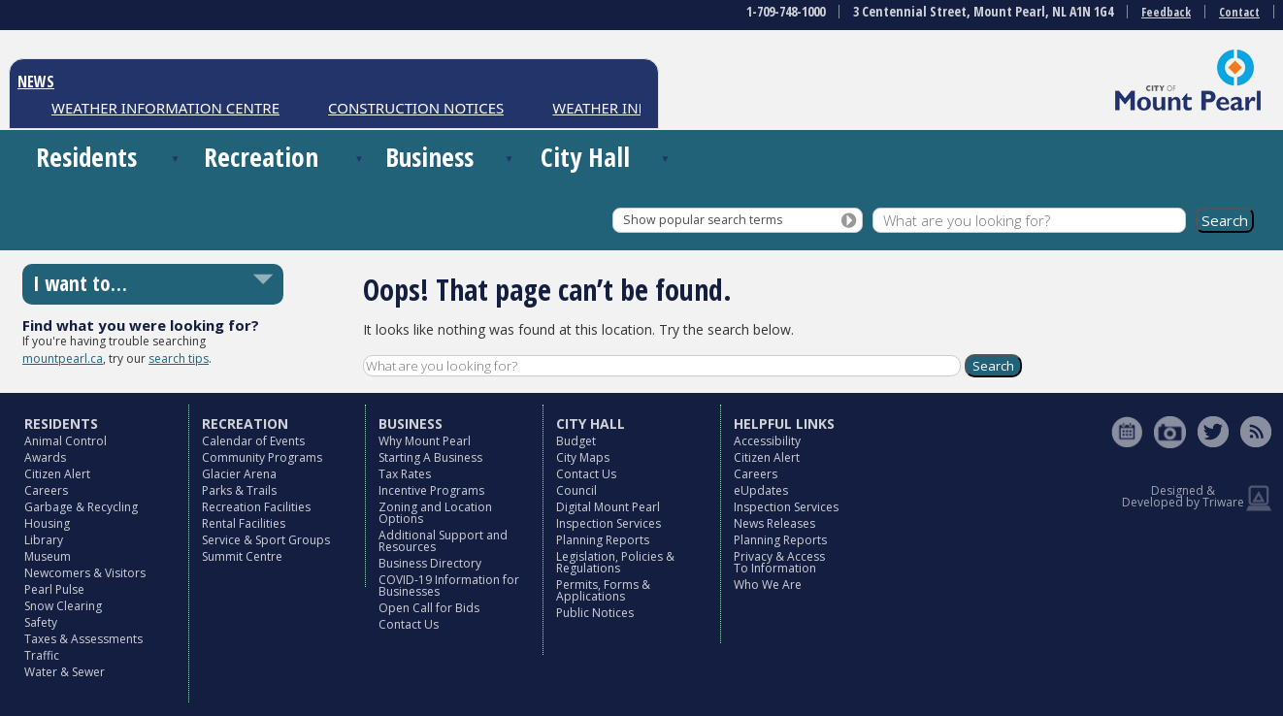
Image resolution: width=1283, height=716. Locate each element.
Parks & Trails (239, 490)
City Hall (585, 157)
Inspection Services (608, 523)
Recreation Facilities (256, 507)
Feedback (1166, 12)
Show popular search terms (702, 220)
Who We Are (768, 584)
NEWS (35, 81)
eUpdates (761, 490)
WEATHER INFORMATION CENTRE (165, 107)
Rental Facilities (243, 523)
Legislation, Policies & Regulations (615, 562)
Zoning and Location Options (435, 513)
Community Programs (262, 457)
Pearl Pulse (54, 589)
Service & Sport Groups (266, 540)
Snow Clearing (63, 606)
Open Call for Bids (428, 608)
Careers (46, 490)
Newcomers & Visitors (85, 573)
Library (43, 540)
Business (429, 157)
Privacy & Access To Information (779, 562)
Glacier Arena (239, 474)
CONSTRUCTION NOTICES (416, 107)
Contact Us (408, 624)
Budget (576, 441)
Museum (47, 556)
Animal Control (65, 441)
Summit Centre (242, 556)
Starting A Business (430, 457)
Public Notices (595, 612)
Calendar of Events (253, 441)
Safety (40, 622)
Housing (47, 523)
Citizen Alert (57, 474)
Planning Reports (602, 540)
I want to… (80, 283)
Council (576, 490)
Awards (45, 457)
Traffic (41, 655)
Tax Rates (404, 474)
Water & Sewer (64, 672)
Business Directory (429, 563)
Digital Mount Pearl (608, 507)
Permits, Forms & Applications (603, 590)
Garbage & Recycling (81, 507)
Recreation (261, 157)
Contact (1239, 12)
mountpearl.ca (62, 358)
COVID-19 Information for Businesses (448, 585)
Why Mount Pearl (424, 441)
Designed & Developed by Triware (1183, 496)
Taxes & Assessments (83, 639)
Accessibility (767, 441)
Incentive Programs (431, 490)
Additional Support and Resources (443, 541)
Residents (86, 157)
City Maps (582, 457)
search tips (178, 358)
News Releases (774, 523)
